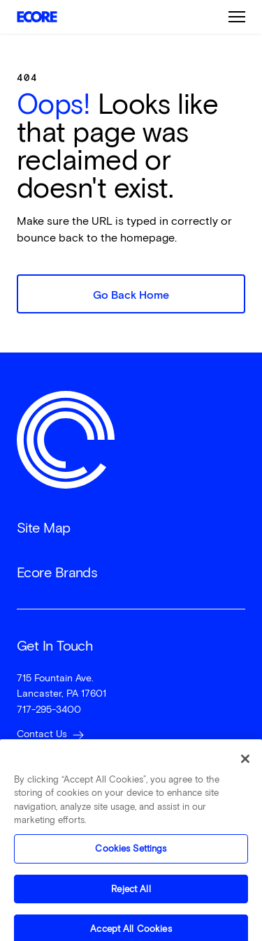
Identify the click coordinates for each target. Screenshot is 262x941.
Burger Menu (236, 16)
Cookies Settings (130, 854)
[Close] (245, 764)
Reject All (130, 894)
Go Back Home (131, 295)
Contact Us (42, 734)
